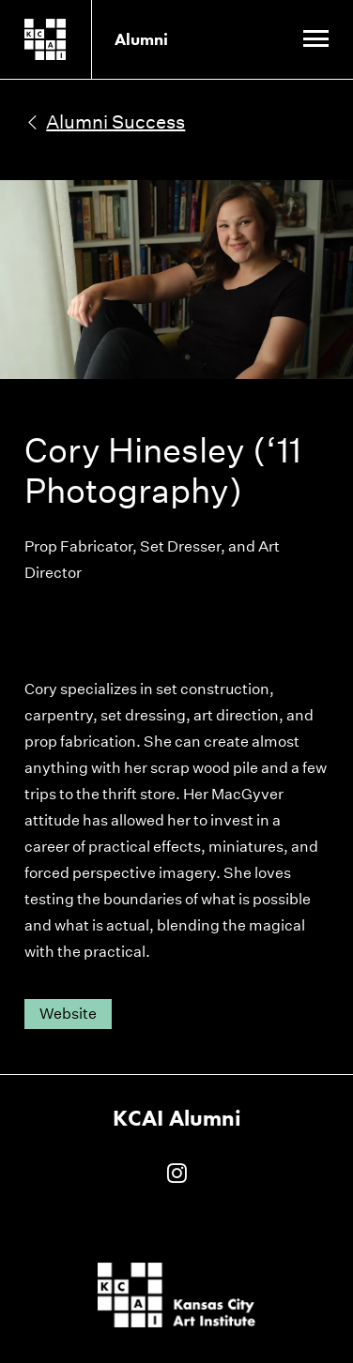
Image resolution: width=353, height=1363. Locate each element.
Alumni (141, 39)
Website (68, 1013)
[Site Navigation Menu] (316, 40)
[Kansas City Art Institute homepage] (75, 39)
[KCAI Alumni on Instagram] (177, 1174)
